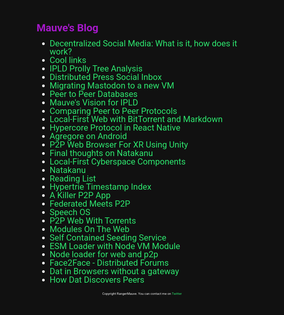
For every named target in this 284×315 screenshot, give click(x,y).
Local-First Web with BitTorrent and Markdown (136, 119)
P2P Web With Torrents (93, 221)
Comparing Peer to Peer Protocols (113, 111)
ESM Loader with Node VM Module (115, 246)
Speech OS (70, 212)
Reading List (73, 178)
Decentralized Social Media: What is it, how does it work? (143, 48)
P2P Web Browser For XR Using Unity (119, 145)
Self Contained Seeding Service (108, 238)
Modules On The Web (90, 229)
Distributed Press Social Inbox (106, 77)
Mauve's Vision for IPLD (94, 102)
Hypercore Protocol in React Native (115, 128)
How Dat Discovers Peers (97, 280)
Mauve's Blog (68, 28)
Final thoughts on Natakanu (101, 153)
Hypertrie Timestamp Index (100, 187)
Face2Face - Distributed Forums (109, 263)
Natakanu (68, 170)
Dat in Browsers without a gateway (114, 271)
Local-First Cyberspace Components (118, 161)
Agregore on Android (88, 136)
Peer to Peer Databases (94, 94)
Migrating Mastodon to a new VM (112, 85)
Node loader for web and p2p (104, 254)
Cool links (68, 60)
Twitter (176, 293)
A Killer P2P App (80, 195)
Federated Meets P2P (90, 204)
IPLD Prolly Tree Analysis (96, 68)
